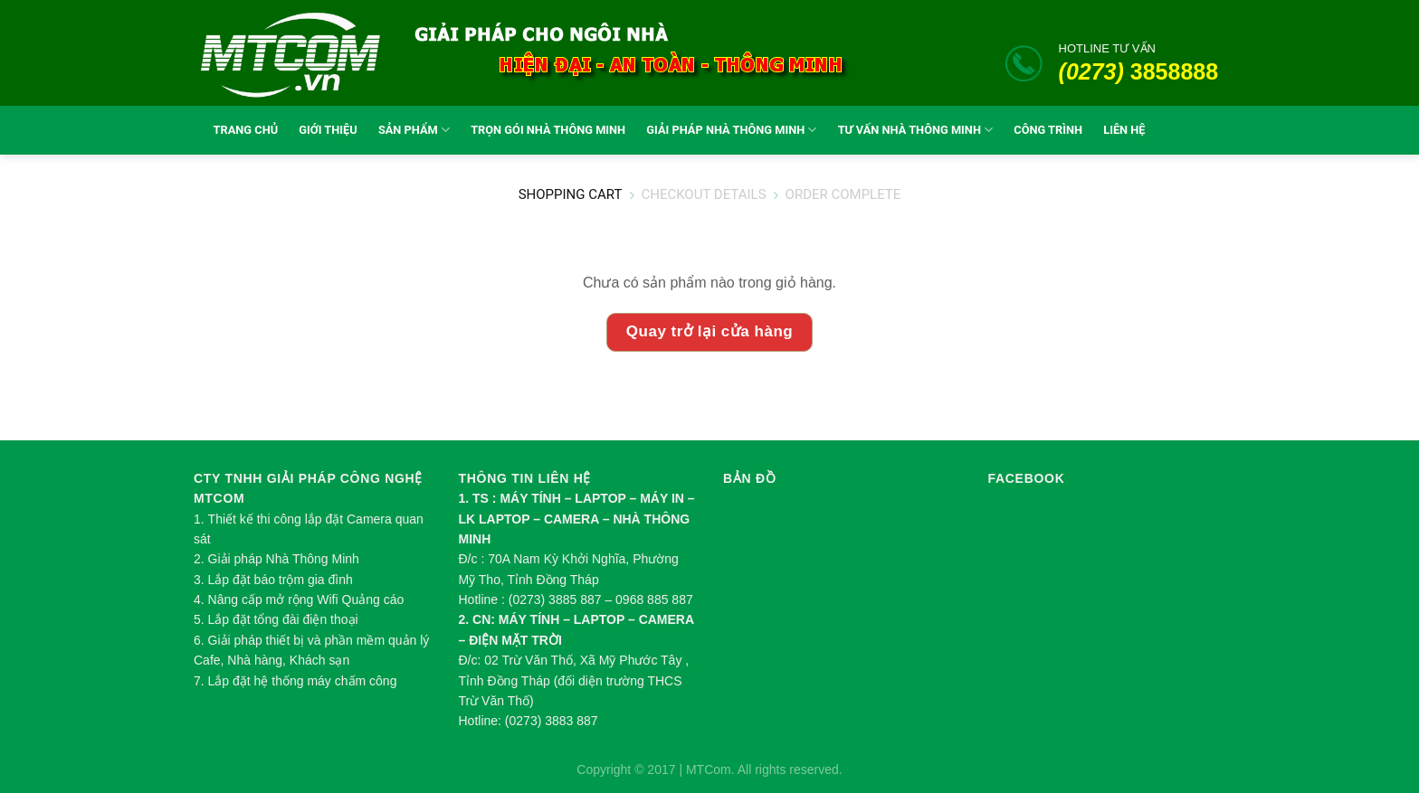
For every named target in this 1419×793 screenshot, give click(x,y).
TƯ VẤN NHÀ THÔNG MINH (916, 129)
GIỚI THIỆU (328, 130)
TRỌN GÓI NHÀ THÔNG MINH (548, 130)
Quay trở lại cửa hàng (709, 331)
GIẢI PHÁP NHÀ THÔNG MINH (731, 129)
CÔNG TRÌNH (1048, 130)
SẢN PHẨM (414, 129)
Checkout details (703, 195)
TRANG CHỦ (242, 130)
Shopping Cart (571, 195)
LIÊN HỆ (1124, 130)
